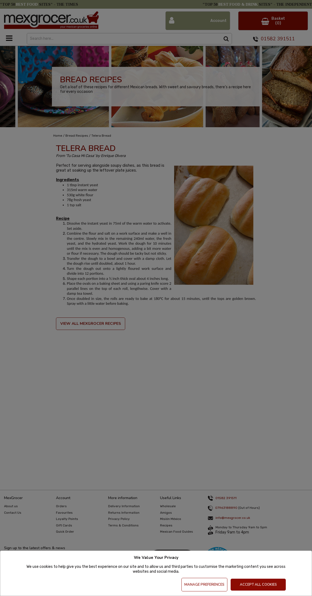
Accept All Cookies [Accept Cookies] (258, 584)
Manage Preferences (204, 584)
